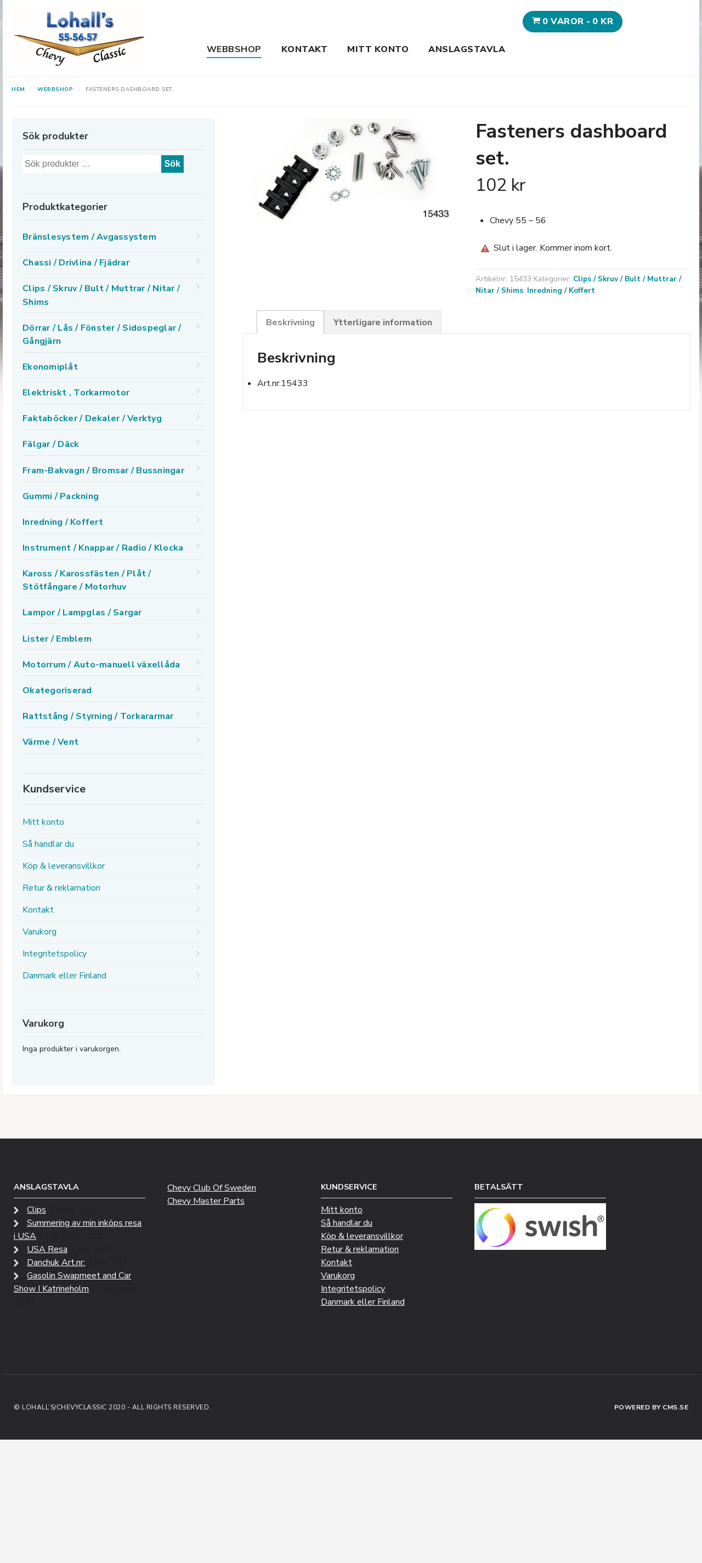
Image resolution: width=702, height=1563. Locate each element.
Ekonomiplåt (50, 367)
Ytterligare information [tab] (382, 322)
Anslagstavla (466, 49)
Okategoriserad (57, 690)
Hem (18, 89)
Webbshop (234, 49)
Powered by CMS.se (651, 1407)
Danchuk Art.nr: (56, 1262)
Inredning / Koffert (561, 290)
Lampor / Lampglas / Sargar (82, 613)
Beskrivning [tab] (290, 322)
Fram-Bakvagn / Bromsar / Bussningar (103, 471)
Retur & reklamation (61, 888)
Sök (172, 163)
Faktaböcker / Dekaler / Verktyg (92, 418)
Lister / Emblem (57, 639)
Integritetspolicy (54, 954)
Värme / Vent (50, 742)
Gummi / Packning (60, 496)
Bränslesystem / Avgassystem (89, 237)
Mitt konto (378, 49)
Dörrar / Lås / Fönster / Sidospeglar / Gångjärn (102, 334)
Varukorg (39, 932)
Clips (36, 1210)
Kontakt (304, 49)
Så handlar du (48, 844)
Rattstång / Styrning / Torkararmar (98, 716)
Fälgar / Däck (50, 444)
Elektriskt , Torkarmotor (75, 393)
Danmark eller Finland (64, 976)
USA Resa (47, 1249)
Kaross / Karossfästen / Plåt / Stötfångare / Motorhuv (86, 580)
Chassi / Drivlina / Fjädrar (75, 263)
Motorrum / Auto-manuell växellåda (101, 665)
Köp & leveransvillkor (63, 866)
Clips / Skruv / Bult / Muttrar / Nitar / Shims (101, 295)
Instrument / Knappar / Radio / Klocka (102, 548)
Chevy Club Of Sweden (211, 1188)
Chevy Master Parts (206, 1201)
